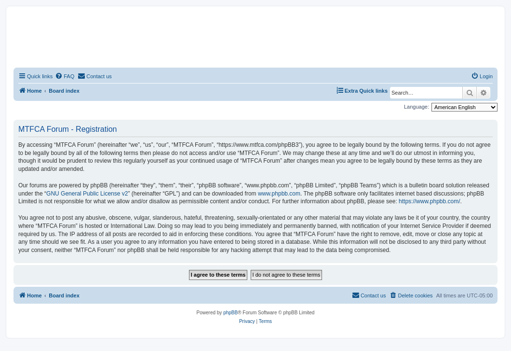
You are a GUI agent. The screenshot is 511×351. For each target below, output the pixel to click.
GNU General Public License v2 (87, 193)
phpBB (230, 312)
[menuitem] (64, 76)
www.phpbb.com (279, 193)
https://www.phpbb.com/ (429, 201)
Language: (416, 107)
